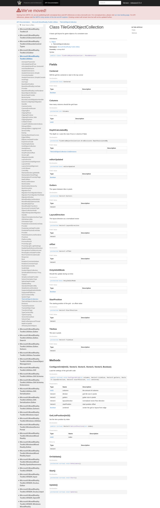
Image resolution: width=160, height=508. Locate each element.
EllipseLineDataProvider (30, 139)
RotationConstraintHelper (30, 261)
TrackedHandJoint (28, 306)
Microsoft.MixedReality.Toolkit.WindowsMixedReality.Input (30, 453)
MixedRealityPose (28, 204)
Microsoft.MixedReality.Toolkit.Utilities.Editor (30, 330)
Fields (133, 30)
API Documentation (51, 3)
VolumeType (26, 319)
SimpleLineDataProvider (30, 277)
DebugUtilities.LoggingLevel (31, 128)
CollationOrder (27, 122)
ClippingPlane (26, 113)
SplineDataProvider (28, 281)
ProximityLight (26, 244)
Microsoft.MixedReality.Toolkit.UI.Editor (30, 51)
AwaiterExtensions (28, 71)
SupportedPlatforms (28, 292)
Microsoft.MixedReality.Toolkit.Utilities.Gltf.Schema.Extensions (32, 382)
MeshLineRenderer (28, 181)
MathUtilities (26, 179)
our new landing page (122, 15)
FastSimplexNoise (28, 144)
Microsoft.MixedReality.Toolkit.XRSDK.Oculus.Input (32, 490)
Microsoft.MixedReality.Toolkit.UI (30, 30)
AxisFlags (25, 79)
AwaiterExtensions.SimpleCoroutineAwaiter (31, 74)
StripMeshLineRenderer (30, 288)
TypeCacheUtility (27, 312)
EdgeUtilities (26, 137)
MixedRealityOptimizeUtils (31, 201)
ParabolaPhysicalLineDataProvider (31, 231)
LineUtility (25, 170)
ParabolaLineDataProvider (31, 228)
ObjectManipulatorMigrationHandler (31, 214)
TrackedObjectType (28, 308)
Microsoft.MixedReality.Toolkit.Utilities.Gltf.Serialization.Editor (30, 399)
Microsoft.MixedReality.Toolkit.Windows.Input (30, 413)
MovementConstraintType (30, 208)
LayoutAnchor (26, 159)
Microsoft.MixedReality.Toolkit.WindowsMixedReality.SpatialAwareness (30, 461)
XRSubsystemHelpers (29, 326)
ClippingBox (26, 111)
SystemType (26, 297)
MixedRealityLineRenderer (31, 199)
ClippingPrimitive (27, 115)
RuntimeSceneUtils (28, 266)
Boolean (53, 93)
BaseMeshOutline (28, 84)
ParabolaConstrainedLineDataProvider (32, 225)
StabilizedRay (26, 283)
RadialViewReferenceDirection (32, 248)
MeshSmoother (27, 188)
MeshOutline (26, 184)
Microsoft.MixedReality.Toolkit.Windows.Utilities (30, 419)
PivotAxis (25, 237)
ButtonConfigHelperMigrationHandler (32, 103)
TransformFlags (27, 310)
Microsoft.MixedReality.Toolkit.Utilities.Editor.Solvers (30, 346)
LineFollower (26, 168)
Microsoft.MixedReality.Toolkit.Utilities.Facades (30, 354)
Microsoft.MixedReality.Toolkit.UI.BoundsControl (30, 36)
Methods (134, 33)
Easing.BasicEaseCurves (30, 135)
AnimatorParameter (28, 62)
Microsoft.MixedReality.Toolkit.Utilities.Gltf (30, 369)
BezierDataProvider (28, 95)
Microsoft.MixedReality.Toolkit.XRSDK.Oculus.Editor (30, 483)
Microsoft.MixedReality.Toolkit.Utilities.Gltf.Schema (31, 375)
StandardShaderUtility (29, 286)
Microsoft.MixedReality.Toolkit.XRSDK (30, 469)
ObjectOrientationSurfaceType (32, 217)
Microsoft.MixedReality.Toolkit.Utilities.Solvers (30, 407)
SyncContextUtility (28, 295)
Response (25, 257)
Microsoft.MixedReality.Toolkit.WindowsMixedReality (30, 435)
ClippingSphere (27, 119)
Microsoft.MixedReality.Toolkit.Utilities (45, 22)
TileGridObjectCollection (68, 22)
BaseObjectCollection (29, 93)
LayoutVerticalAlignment (30, 166)
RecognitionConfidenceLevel (31, 250)
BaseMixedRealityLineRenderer (32, 91)
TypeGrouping (26, 315)
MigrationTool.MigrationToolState (33, 195)
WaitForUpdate (27, 323)
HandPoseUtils (27, 150)
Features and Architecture (33, 3)
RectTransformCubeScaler (31, 255)
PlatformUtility (26, 239)
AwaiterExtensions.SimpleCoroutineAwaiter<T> (33, 77)
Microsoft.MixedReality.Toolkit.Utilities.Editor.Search (30, 337)
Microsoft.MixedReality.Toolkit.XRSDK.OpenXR (30, 496)
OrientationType (27, 221)
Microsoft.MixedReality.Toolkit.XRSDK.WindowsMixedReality (30, 504)
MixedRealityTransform (29, 206)
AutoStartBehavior (28, 68)
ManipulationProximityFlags (31, 177)
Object (53, 42)
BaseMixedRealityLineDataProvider (31, 87)
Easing (24, 133)
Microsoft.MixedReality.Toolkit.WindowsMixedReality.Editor (30, 444)
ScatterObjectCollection (30, 270)
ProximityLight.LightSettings (31, 246)
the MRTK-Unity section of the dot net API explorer (50, 17)
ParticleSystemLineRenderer (31, 235)
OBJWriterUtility (27, 219)
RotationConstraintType (30, 264)
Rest (23, 259)
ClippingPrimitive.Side (29, 117)
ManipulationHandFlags (30, 175)
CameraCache (27, 106)
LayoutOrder (26, 164)
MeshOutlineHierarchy (29, 186)
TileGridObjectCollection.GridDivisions (32, 302)
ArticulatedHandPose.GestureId (32, 66)
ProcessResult (27, 241)
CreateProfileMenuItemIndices (32, 124)
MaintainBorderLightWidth (30, 173)
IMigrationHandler (28, 157)
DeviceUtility (26, 130)
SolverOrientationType (29, 279)
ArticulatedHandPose (29, 64)
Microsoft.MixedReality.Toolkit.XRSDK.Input (30, 475)
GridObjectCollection (29, 146)
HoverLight (25, 155)
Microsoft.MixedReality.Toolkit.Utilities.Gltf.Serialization (30, 391)
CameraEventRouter (29, 108)
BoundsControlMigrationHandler (33, 99)
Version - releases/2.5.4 (132, 3)
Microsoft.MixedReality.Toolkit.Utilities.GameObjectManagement (31, 361)
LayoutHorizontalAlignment (31, 162)
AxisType (25, 82)
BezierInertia (26, 97)
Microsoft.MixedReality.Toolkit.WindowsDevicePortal (30, 427)
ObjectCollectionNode (29, 210)
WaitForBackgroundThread (31, 321)
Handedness (26, 148)
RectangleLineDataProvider (31, 252)
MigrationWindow (27, 197)
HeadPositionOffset (28, 153)
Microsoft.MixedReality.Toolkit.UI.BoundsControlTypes (30, 43)
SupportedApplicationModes (31, 290)
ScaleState (25, 268)
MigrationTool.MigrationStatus (32, 193)
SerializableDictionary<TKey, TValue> (31, 274)
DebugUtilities (26, 126)
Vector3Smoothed (28, 317)
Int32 (52, 122)
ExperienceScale (27, 142)
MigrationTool (26, 190)
